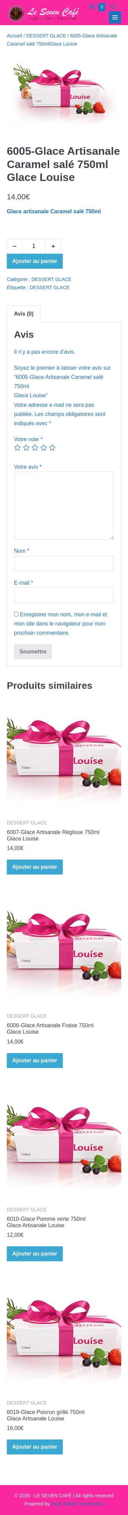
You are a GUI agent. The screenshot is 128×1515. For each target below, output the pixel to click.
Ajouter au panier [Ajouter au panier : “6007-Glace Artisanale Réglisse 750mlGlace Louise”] (34, 867)
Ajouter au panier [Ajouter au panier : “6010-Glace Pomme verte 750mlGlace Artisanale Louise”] (34, 1253)
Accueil (14, 35)
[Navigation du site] (115, 17)
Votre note (28, 439)
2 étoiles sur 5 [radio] (26, 447)
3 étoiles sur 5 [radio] (34, 447)
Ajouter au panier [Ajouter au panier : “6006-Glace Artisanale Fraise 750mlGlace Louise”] (34, 1060)
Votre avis (28, 467)
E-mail (23, 583)
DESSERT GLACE (46, 35)
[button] (113, 6)
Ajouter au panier (34, 261)
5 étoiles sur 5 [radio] (52, 447)
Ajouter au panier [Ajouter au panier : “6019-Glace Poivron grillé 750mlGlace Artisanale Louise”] (34, 1447)
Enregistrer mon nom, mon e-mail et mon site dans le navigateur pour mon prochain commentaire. (60, 624)
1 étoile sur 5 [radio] (17, 447)
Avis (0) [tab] (23, 314)
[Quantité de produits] (34, 246)
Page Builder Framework (77, 1503)
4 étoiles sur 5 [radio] (43, 447)
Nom (21, 551)
